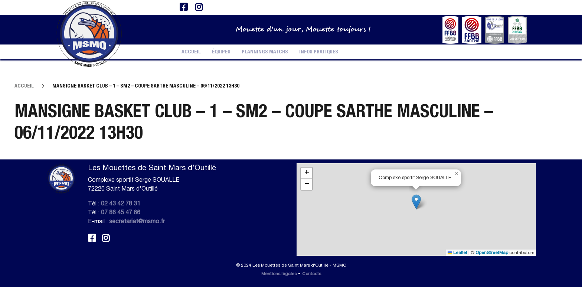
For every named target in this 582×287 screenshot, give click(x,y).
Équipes (221, 52)
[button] (416, 202)
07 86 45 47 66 (120, 212)
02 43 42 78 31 (120, 203)
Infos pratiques (318, 52)
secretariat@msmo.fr (137, 221)
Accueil (191, 52)
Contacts (311, 273)
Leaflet (457, 252)
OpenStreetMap (491, 252)
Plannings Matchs (265, 52)
